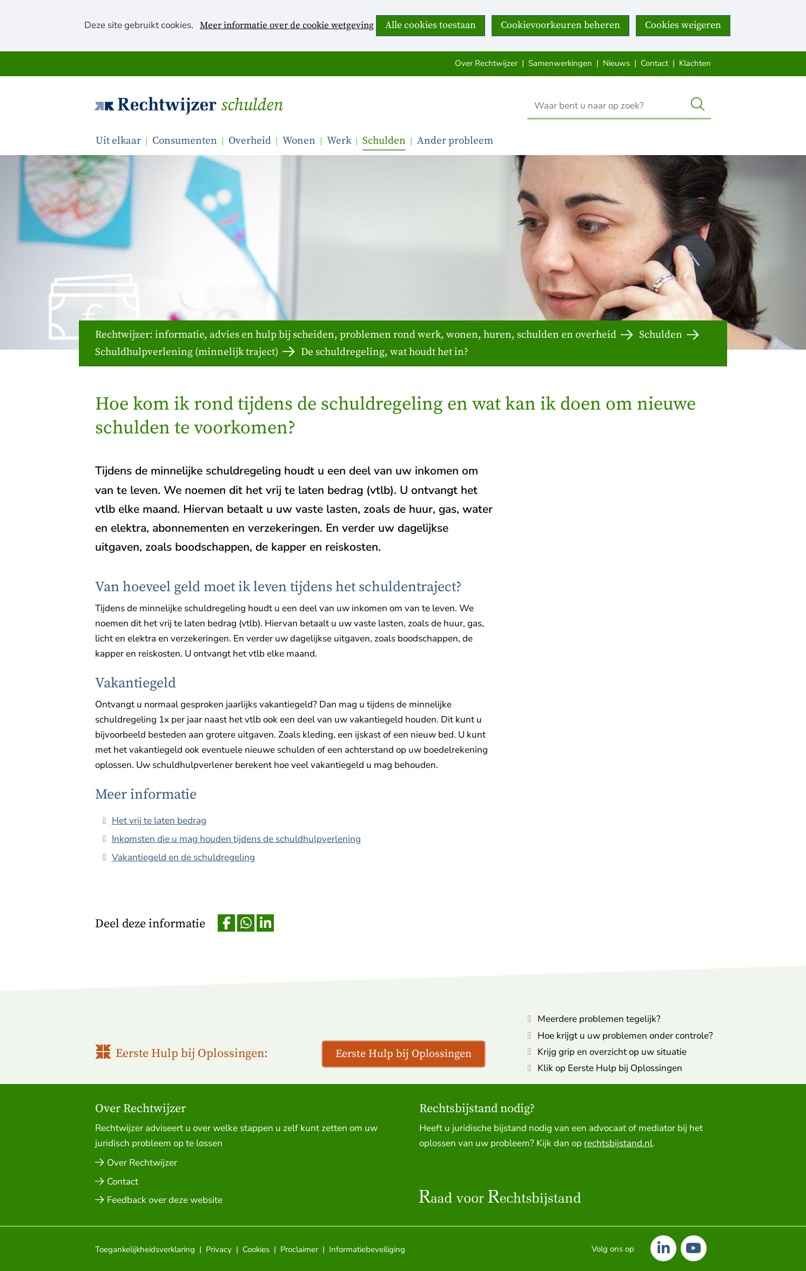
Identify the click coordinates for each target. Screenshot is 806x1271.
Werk (339, 141)
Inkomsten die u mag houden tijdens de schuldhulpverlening (236, 839)
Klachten (695, 63)
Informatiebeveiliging (367, 1249)
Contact (654, 63)
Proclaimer (299, 1249)
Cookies (256, 1249)
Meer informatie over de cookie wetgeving (287, 26)
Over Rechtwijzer (486, 63)
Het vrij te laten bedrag (159, 820)
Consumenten (184, 141)
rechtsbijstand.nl (618, 1143)
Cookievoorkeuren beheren (560, 25)
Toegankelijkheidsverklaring (145, 1249)
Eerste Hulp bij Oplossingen (403, 1054)
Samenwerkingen (560, 63)
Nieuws (616, 63)
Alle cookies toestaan (430, 25)
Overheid (250, 141)
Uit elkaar (118, 141)
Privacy (219, 1249)
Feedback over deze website (165, 1200)
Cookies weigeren (683, 25)
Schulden (252, 105)
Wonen (299, 141)
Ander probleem (455, 141)
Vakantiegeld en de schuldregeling (183, 857)
